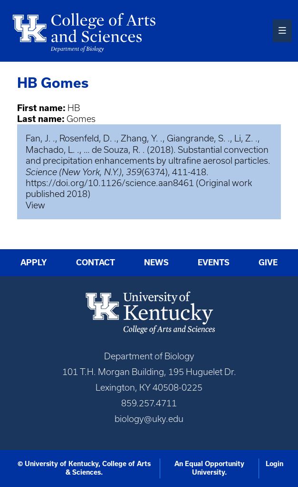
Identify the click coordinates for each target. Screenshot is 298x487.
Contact (95, 262)
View (35, 205)
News (156, 262)
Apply (33, 262)
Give (268, 262)
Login (274, 464)
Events (214, 262)
